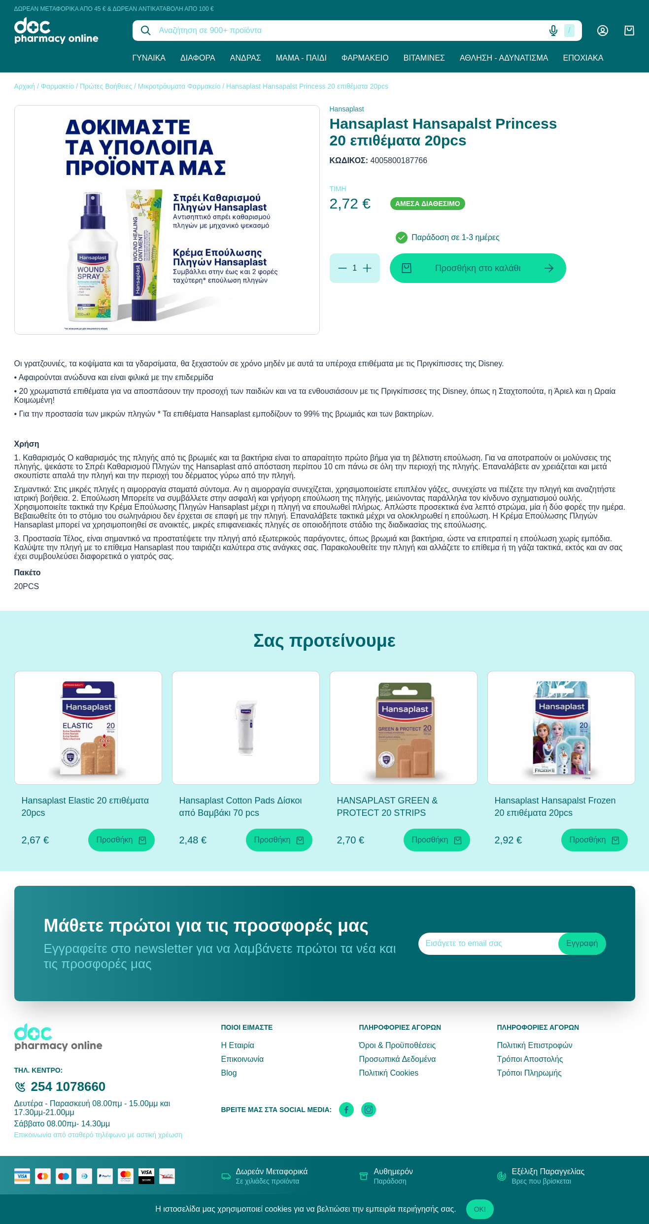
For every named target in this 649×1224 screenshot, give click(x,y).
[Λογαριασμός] (603, 30)
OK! (480, 1209)
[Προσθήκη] (367, 268)
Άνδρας (245, 58)
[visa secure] (148, 1176)
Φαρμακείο (365, 58)
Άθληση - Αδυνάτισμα (504, 58)
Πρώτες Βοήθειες (106, 86)
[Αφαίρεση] (342, 268)
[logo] (66, 30)
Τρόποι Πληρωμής (529, 1073)
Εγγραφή (582, 943)
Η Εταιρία (237, 1045)
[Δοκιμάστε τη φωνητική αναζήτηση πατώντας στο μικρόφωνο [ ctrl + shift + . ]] (553, 30)
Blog (229, 1073)
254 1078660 (68, 1086)
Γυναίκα (149, 58)
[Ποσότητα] (354, 268)
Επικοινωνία (242, 1059)
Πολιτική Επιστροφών (534, 1045)
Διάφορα (197, 58)
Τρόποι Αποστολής (530, 1059)
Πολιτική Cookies (388, 1073)
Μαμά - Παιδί (301, 58)
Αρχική (24, 86)
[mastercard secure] (128, 1176)
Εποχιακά (583, 58)
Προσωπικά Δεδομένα (397, 1059)
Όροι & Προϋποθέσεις (397, 1045)
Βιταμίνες (424, 58)
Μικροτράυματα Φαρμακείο (179, 86)
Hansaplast (347, 109)
